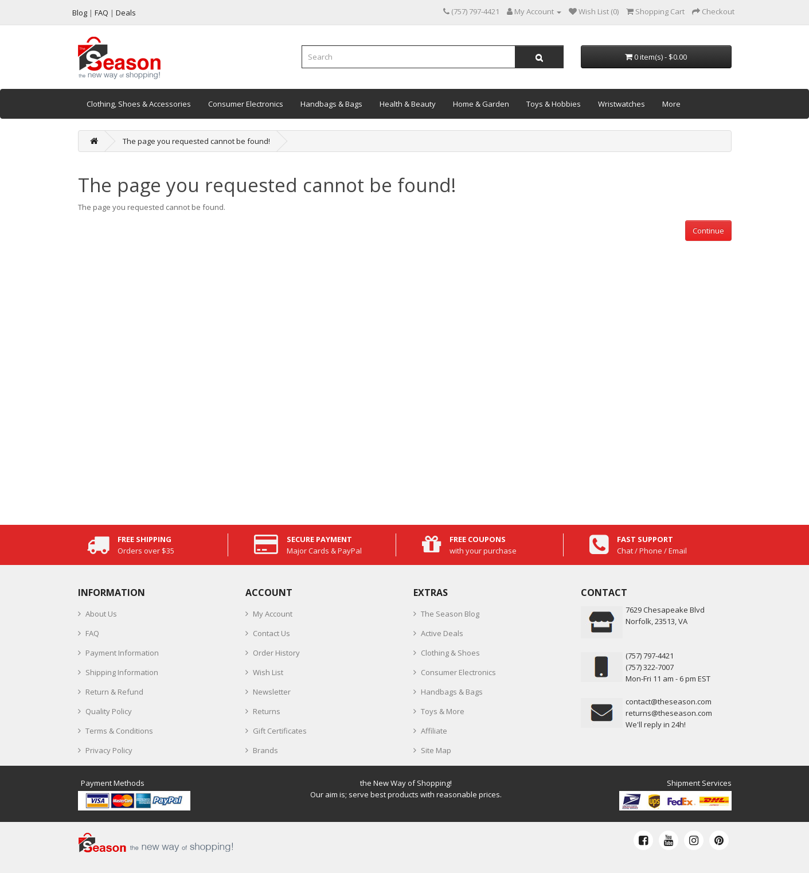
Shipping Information (121, 672)
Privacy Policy (108, 750)
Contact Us (271, 633)
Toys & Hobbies (553, 104)
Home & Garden (481, 104)
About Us (101, 614)
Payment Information (122, 653)
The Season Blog (450, 614)
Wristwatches (621, 104)
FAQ (92, 633)
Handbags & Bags (331, 104)
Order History (276, 653)
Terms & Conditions (119, 731)
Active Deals (442, 633)
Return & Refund (114, 692)
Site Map (436, 750)
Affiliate (434, 731)
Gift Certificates (280, 731)
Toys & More (442, 711)
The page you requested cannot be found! (196, 141)
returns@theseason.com (669, 713)
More (671, 104)
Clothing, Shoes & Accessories (139, 104)
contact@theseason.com (669, 701)
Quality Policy (108, 711)
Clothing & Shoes (450, 653)
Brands (265, 750)
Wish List (268, 672)
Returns (266, 711)
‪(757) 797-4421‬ (650, 655)
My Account (272, 614)
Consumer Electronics (245, 104)
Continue (708, 230)
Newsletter (272, 692)
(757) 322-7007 (650, 667)
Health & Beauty (408, 104)
